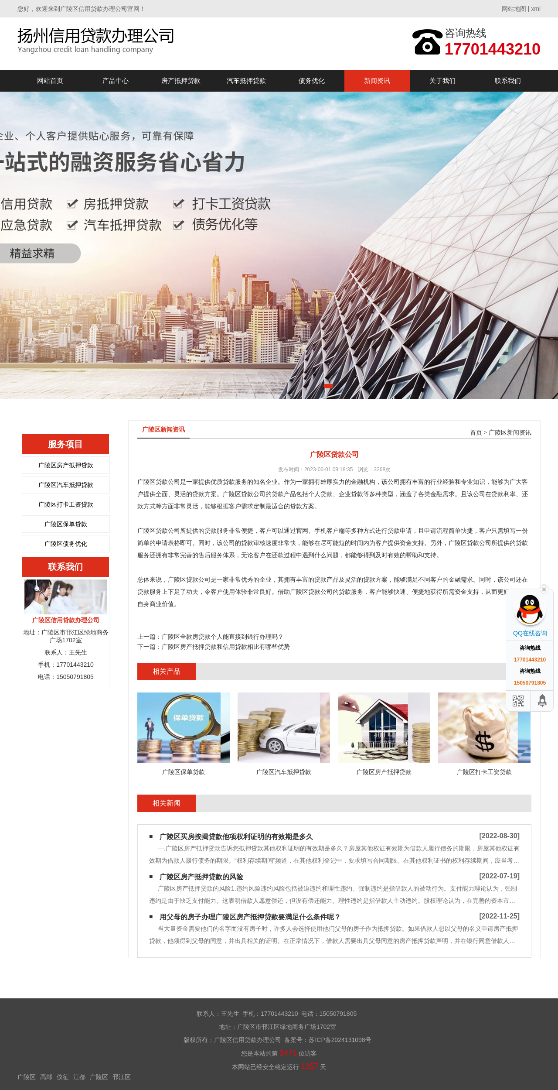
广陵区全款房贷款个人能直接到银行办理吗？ (223, 636)
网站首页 (50, 80)
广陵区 (26, 1076)
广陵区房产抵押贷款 (65, 465)
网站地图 (514, 8)
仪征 (63, 1076)
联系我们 (508, 80)
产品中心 (115, 80)
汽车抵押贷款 (246, 80)
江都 (79, 1076)
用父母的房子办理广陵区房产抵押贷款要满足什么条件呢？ (250, 917)
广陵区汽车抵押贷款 (65, 484)
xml (536, 8)
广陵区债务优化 (65, 543)
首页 (476, 432)
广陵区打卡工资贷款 (65, 504)
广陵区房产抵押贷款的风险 (201, 877)
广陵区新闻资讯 (510, 432)
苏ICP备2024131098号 (340, 1039)
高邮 (46, 1076)
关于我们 (442, 80)
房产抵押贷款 (181, 80)
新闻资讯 (377, 80)
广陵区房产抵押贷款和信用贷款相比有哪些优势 (226, 646)
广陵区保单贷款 (65, 524)
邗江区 (121, 1076)
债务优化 (312, 80)
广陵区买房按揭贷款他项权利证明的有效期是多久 (236, 836)
